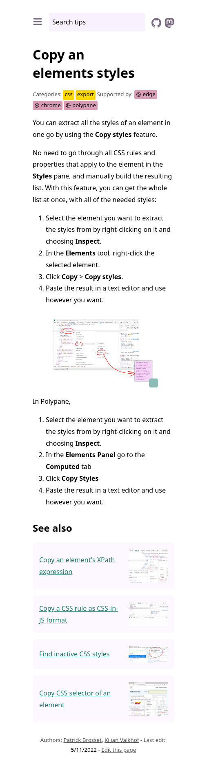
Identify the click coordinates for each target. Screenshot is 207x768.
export (85, 94)
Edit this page (118, 749)
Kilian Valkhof (122, 740)
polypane (80, 105)
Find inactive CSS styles (74, 653)
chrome (47, 105)
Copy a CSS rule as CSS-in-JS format (78, 614)
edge (146, 94)
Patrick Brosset (83, 740)
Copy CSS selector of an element (75, 699)
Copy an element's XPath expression (77, 565)
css (68, 94)
